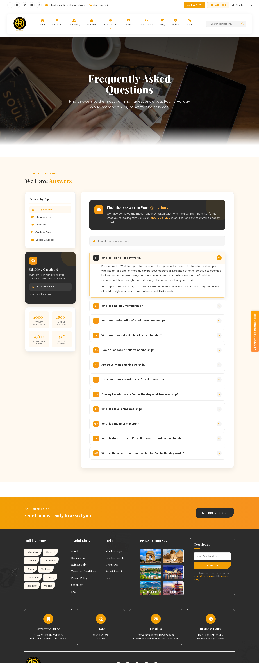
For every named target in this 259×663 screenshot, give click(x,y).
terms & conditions (203, 576)
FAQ (73, 591)
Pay (108, 578)
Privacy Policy (79, 578)
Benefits (38, 224)
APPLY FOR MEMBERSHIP (255, 331)
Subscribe (212, 565)
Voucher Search (115, 558)
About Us (76, 551)
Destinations (78, 558)
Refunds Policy (79, 564)
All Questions (42, 209)
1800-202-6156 (44, 286)
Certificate (77, 585)
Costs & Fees (41, 232)
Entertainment (114, 571)
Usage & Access (42, 239)
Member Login (114, 551)
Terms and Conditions (83, 571)
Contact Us (112, 564)
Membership (41, 217)
